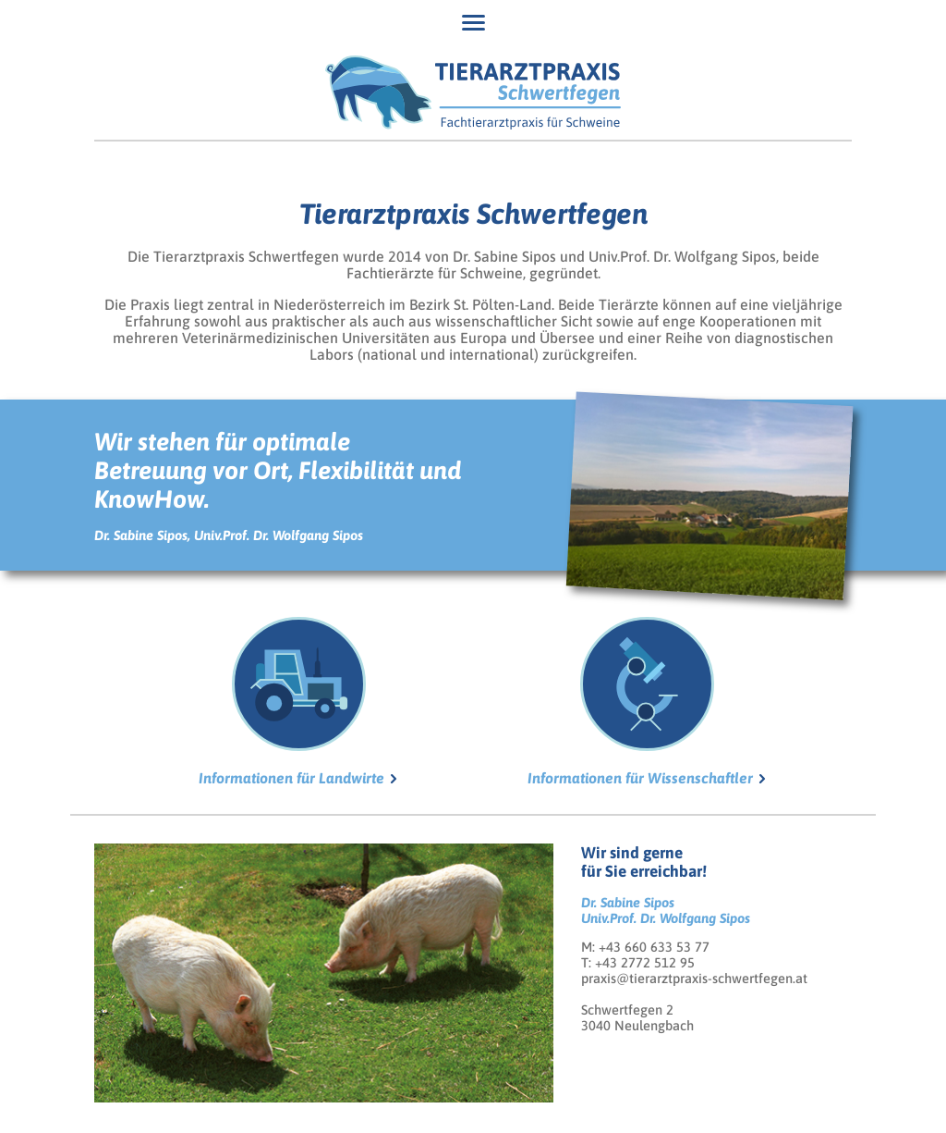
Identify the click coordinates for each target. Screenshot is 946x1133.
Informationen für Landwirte (291, 701)
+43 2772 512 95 (645, 962)
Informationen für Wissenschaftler (640, 701)
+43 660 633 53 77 (654, 946)
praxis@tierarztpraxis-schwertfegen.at (694, 978)
